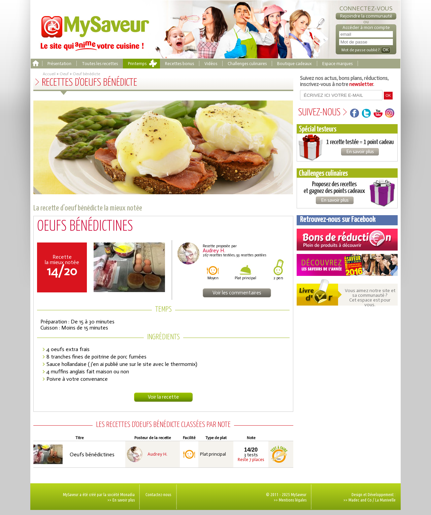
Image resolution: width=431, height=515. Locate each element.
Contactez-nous (158, 494)
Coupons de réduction (347, 240)
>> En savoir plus (121, 499)
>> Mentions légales (290, 499)
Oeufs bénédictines (92, 454)
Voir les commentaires (236, 293)
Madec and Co (360, 499)
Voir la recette (163, 397)
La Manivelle (385, 499)
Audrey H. (157, 454)
